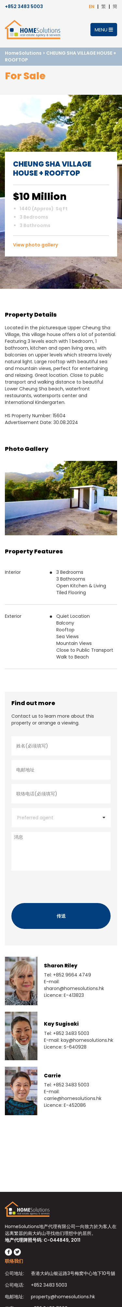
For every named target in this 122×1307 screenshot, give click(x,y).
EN (91, 6)
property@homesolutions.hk (63, 1296)
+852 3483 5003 (24, 6)
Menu (104, 29)
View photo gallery (35, 245)
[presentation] (60, 885)
